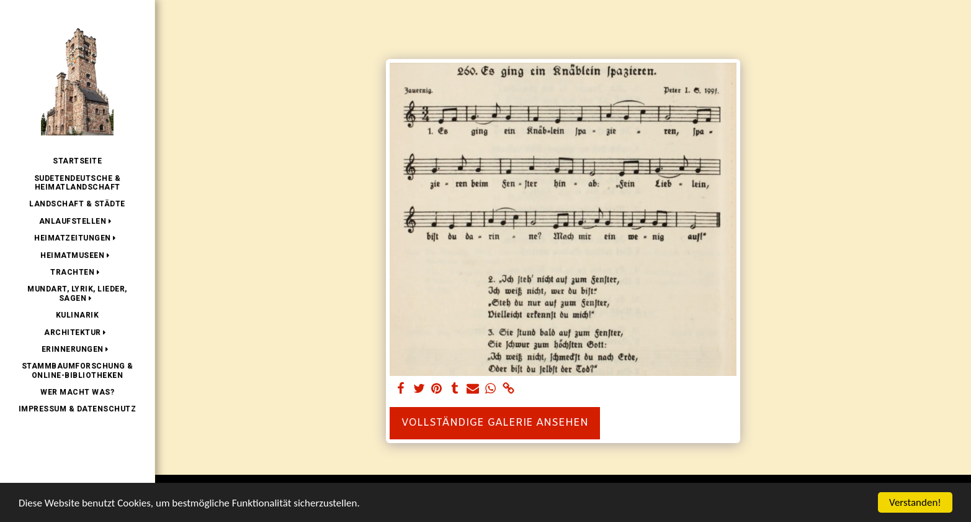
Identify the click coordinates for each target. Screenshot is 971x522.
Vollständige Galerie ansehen (494, 423)
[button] (77, 221)
